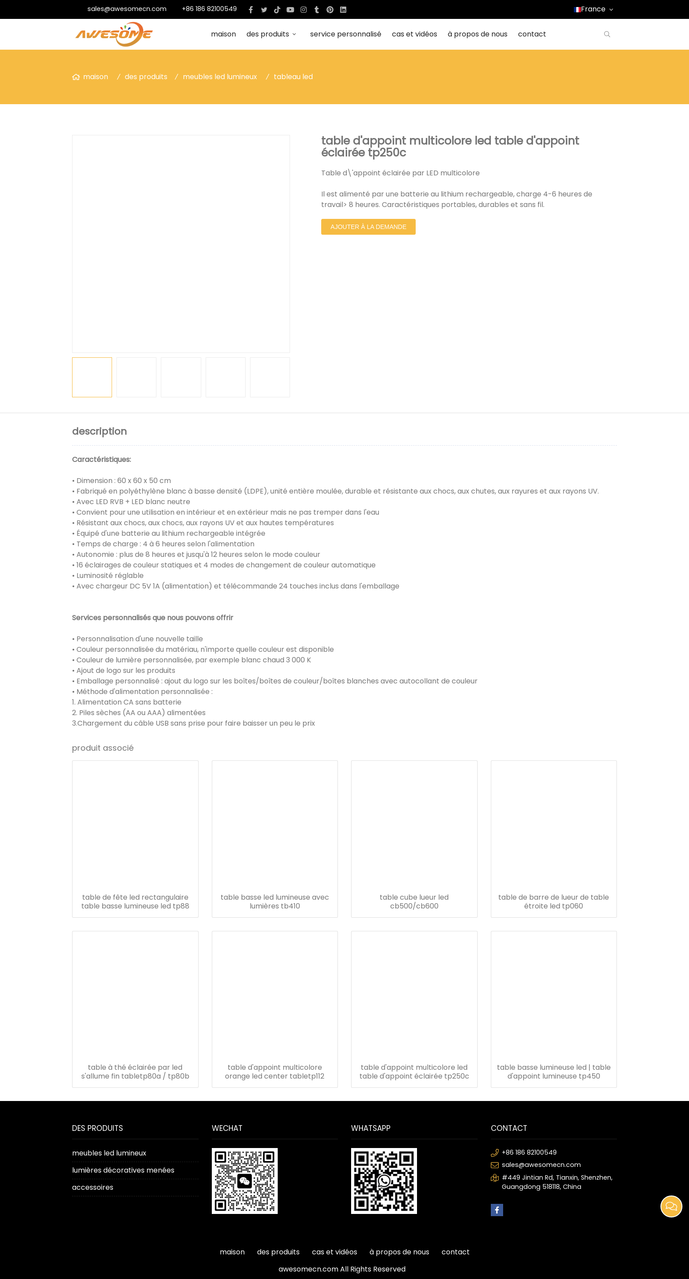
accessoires (92, 1187)
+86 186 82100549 (209, 8)
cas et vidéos (414, 34)
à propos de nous (478, 34)
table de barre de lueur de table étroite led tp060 (553, 902)
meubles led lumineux (220, 77)
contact (532, 34)
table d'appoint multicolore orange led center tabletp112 (274, 1072)
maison (223, 34)
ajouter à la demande (368, 226)
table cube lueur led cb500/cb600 (414, 902)
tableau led (293, 77)
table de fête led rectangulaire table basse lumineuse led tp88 (135, 902)
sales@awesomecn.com (127, 8)
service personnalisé (345, 34)
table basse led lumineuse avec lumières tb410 (275, 902)
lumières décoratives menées (123, 1170)
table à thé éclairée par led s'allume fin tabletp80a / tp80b (135, 1072)
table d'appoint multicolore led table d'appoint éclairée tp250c (414, 1072)
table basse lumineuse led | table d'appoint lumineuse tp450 (554, 1072)
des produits (273, 34)
